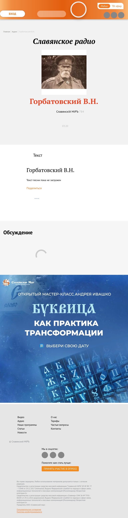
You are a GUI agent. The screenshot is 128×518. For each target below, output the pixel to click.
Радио (104, 6)
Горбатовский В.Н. (27, 31)
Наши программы (27, 424)
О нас (54, 417)
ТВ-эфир (117, 6)
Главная (6, 31)
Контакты (56, 428)
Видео (21, 417)
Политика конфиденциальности (29, 512)
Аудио (14, 31)
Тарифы (55, 421)
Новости (22, 432)
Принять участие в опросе (60, 468)
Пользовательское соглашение (29, 509)
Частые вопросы (60, 424)
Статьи (21, 428)
